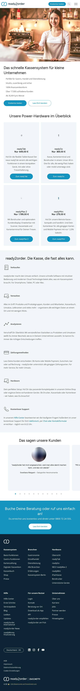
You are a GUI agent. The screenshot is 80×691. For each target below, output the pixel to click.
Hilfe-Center (9, 598)
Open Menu (76, 4)
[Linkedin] (29, 651)
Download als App (35, 610)
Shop (6, 575)
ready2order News (12, 628)
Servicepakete (10, 606)
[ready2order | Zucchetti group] (22, 679)
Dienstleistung (34, 563)
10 (59, 494)
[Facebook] (38, 651)
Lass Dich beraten (40, 103)
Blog (5, 610)
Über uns (56, 598)
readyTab (56, 559)
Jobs (54, 606)
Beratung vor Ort (35, 606)
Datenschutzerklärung (12, 667)
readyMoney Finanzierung (9, 633)
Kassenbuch (9, 571)
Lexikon (7, 614)
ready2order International (9, 623)
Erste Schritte (9, 603)
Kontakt (31, 603)
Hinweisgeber (58, 618)
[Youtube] (43, 651)
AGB (5, 661)
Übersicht (56, 555)
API (29, 614)
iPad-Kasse (56, 575)
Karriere (55, 603)
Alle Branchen (34, 567)
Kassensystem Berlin (37, 575)
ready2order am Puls (37, 622)
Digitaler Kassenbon (12, 567)
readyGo (56, 563)
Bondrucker (57, 579)
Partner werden (59, 610)
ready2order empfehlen (38, 618)
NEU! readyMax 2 (59, 567)
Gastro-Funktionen (12, 559)
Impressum (8, 664)
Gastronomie (33, 555)
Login (30, 598)
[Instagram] (34, 651)
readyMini (56, 571)
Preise (6, 579)
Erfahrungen (33, 571)
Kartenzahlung (10, 563)
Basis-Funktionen (11, 555)
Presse (55, 614)
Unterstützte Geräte (61, 583)
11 (63, 494)
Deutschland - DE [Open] (15, 650)
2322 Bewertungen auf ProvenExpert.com (24, 684)
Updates (7, 618)
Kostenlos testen (57, 4)
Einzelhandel (33, 559)
